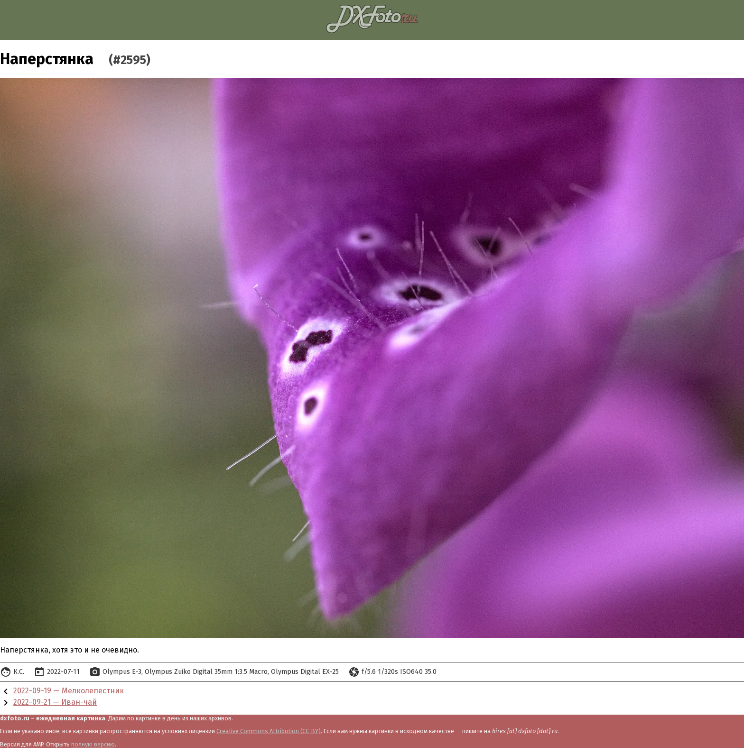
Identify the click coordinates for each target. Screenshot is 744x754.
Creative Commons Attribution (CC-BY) (268, 731)
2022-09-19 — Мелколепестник (68, 690)
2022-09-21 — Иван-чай (55, 702)
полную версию (93, 744)
